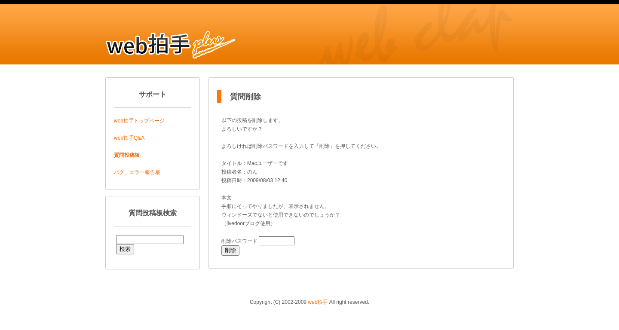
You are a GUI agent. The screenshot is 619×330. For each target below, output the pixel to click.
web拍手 (318, 302)
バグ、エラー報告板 (137, 172)
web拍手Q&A (129, 138)
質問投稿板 (127, 155)
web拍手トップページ (139, 121)
